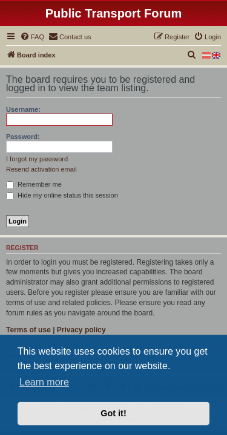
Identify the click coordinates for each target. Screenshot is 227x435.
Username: (23, 109)
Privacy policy (81, 330)
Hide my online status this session (62, 195)
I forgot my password (37, 159)
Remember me (34, 184)
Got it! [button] (113, 413)
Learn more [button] (44, 382)
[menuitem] (32, 37)
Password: (23, 136)
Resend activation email (41, 169)
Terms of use (28, 330)
